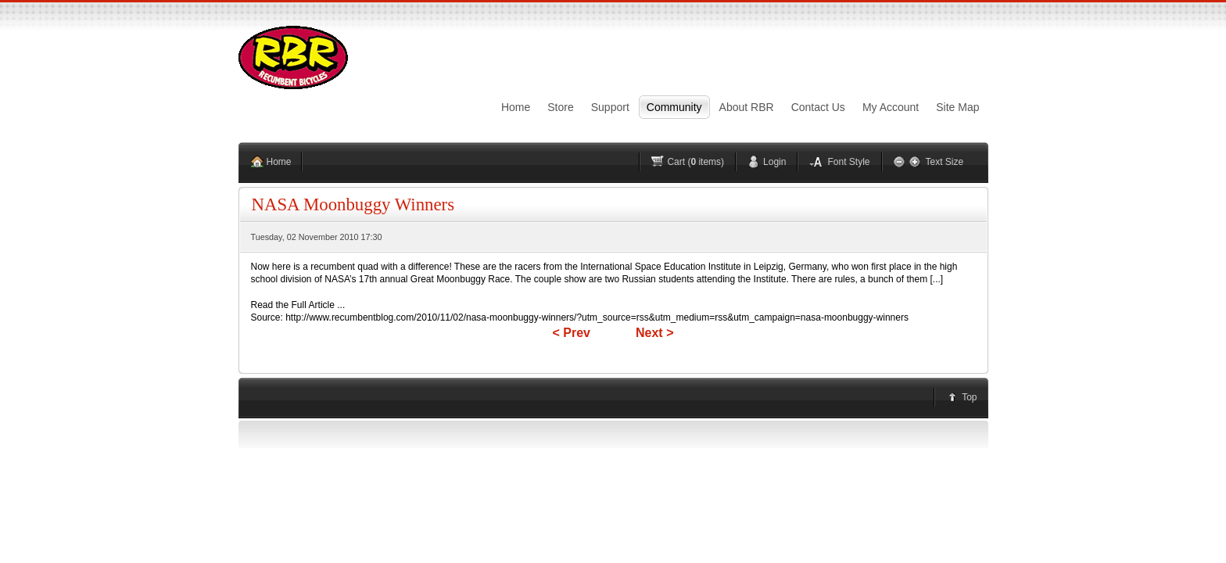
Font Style (848, 161)
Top (969, 397)
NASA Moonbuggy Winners (353, 204)
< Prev (571, 332)
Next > (654, 332)
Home (279, 161)
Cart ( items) (695, 161)
